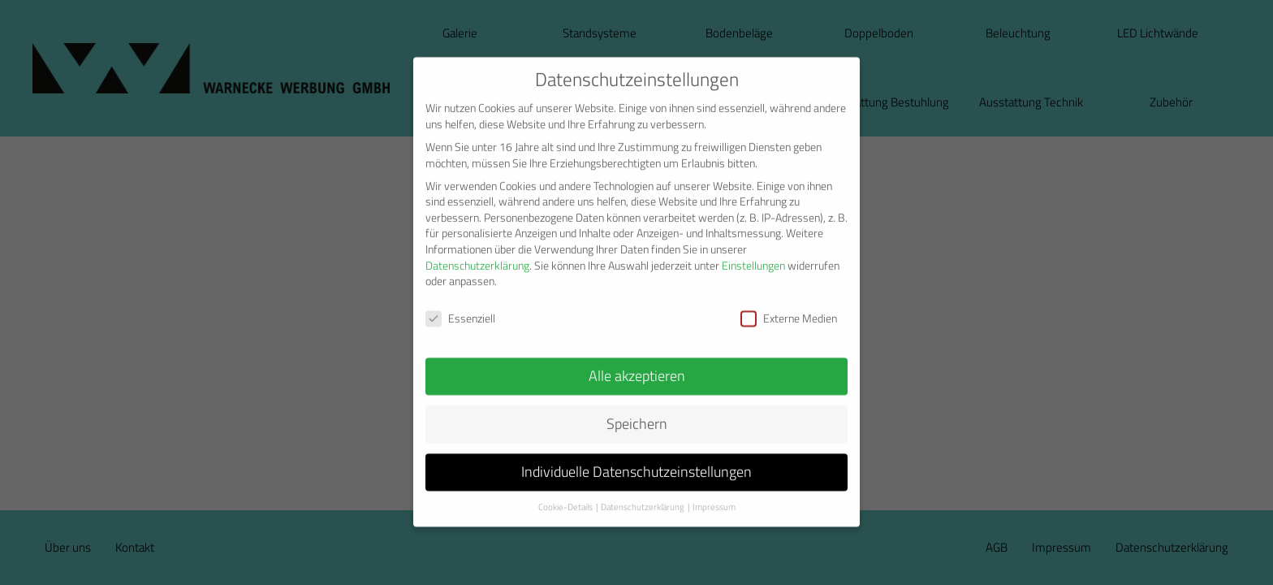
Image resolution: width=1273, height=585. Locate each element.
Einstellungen (753, 253)
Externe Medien (788, 305)
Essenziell (460, 305)
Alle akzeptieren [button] (637, 363)
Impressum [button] (714, 494)
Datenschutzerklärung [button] (642, 494)
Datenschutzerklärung (477, 253)
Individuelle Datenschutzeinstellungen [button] (636, 459)
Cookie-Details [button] (565, 494)
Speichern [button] (636, 411)
